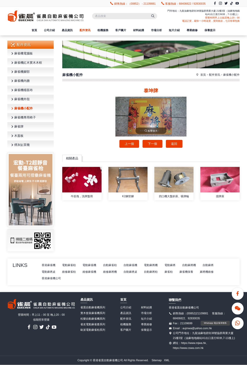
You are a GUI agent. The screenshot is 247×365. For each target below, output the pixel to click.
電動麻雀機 (90, 265)
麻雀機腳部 (20, 72)
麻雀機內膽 (20, 81)
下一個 (152, 144)
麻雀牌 (16, 126)
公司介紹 (49, 30)
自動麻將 (209, 265)
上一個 (129, 144)
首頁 (34, 30)
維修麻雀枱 (69, 271)
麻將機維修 (208, 271)
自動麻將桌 (131, 271)
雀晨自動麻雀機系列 (92, 307)
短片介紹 (174, 30)
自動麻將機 (190, 265)
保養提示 (209, 30)
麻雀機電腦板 (21, 53)
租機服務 (102, 30)
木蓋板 (16, 136)
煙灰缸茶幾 (20, 145)
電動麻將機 (151, 265)
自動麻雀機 (131, 265)
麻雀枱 (169, 271)
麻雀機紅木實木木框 (26, 63)
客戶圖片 (120, 30)
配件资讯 (85, 30)
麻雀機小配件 (21, 108)
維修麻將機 (110, 271)
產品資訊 (67, 30)
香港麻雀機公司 (51, 278)
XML (167, 360)
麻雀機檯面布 (21, 90)
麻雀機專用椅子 (23, 117)
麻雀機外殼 (20, 99)
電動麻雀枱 (69, 265)
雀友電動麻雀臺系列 (92, 324)
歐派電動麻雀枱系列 (92, 330)
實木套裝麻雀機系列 (92, 313)
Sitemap (157, 360)
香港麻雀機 (48, 265)
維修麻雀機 (90, 271)
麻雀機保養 (187, 271)
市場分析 (156, 30)
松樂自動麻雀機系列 (92, 318)
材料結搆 (138, 30)
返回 (174, 144)
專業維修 (192, 30)
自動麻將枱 (151, 271)
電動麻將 (170, 265)
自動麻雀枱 (110, 265)
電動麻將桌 (48, 271)
